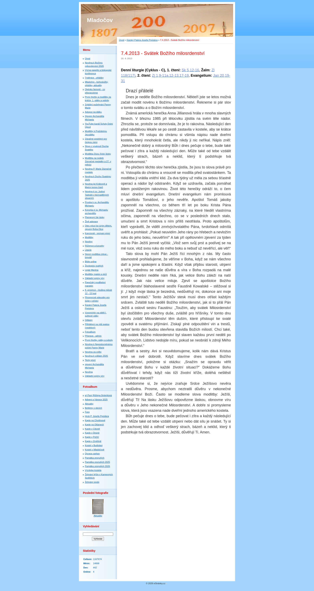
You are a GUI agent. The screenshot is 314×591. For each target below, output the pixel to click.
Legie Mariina (91, 270)
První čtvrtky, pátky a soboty (99, 340)
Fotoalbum (90, 332)
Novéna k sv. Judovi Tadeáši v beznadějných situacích (97, 194)
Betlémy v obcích (93, 408)
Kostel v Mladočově (94, 449)
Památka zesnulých (94, 458)
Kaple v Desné (92, 433)
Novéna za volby (93, 352)
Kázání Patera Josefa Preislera (142, 40)
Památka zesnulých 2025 (97, 462)
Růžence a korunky (94, 246)
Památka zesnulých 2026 (97, 466)
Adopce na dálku (93, 112)
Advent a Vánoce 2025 (96, 399)
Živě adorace (91, 221)
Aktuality (89, 404)
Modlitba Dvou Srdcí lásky (98, 154)
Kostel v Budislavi (94, 445)
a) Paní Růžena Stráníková (98, 395)
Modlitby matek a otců (96, 274)
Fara (87, 412)
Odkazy (89, 320)
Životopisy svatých (94, 266)
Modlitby (89, 237)
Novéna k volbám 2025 (96, 356)
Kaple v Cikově (92, 429)
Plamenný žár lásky (94, 217)
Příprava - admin (93, 336)
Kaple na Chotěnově (95, 420)
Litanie (88, 250)
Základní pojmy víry (94, 278)
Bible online (91, 261)
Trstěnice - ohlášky (94, 78)
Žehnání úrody (92, 482)
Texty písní (90, 360)
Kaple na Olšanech (94, 424)
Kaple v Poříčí (92, 437)
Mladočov (100, 20)
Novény (89, 241)
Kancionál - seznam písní (97, 233)
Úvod (121, 40)
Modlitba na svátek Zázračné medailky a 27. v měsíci (98, 161)
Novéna (89, 372)
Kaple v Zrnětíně (93, 441)
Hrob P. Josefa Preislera (97, 416)
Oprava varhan (92, 453)
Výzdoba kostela (93, 470)
